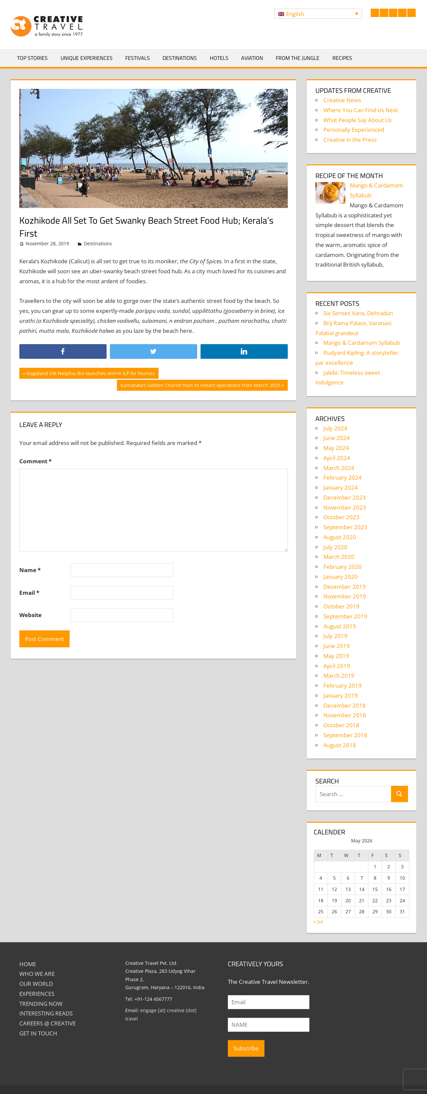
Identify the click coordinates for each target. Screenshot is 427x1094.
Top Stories (32, 58)
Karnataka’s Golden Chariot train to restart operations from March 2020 (200, 386)
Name (30, 570)
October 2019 (341, 606)
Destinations (180, 58)
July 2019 (335, 636)
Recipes (342, 58)
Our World (36, 983)
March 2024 (338, 468)
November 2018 (344, 715)
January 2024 (340, 487)
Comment (35, 461)
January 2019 (340, 695)
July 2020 (335, 547)
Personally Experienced (353, 129)
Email (29, 592)
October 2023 (341, 517)
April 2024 (336, 458)
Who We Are (37, 974)
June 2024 (336, 438)
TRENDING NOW (41, 1003)
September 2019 (345, 616)
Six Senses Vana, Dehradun (358, 313)
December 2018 (344, 705)
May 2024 (336, 448)
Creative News (342, 100)
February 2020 (342, 566)
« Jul (318, 921)
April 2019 (336, 666)
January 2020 (340, 576)
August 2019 (339, 626)
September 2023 (345, 527)
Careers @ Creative (47, 1023)
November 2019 (344, 596)
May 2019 (336, 656)
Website (30, 615)
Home (27, 964)
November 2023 (344, 507)
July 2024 (335, 428)
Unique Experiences (87, 58)
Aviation (252, 58)
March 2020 (338, 556)
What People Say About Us (357, 120)
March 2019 (338, 675)
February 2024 (342, 477)
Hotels (219, 58)
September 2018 (345, 735)
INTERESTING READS (46, 1013)
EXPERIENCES (36, 993)
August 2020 (339, 537)
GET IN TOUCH (38, 1033)
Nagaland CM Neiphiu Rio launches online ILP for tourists (90, 374)
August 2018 (339, 745)
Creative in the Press (350, 139)
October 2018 (341, 725)
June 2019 (336, 646)
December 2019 (344, 586)
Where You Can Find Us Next (360, 110)
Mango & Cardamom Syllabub (361, 342)
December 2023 (344, 497)
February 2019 (342, 685)
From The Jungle (297, 58)
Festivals (137, 58)
